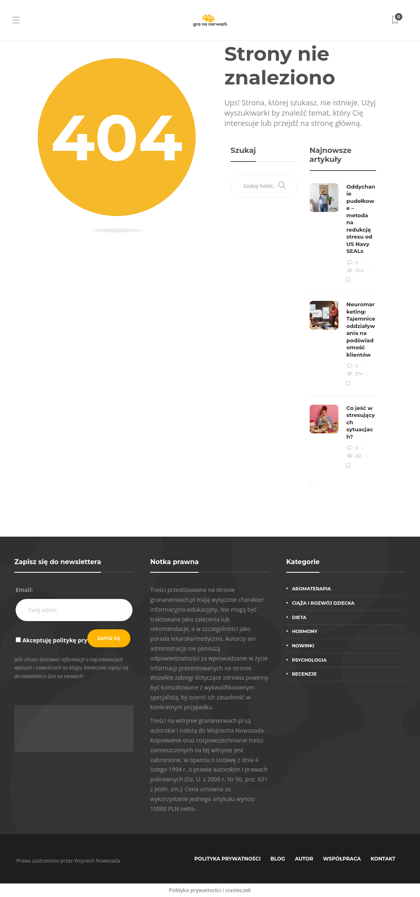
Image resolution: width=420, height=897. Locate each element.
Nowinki (303, 646)
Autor (304, 859)
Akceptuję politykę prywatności (68, 640)
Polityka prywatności (227, 859)
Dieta (299, 617)
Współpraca (342, 859)
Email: (24, 590)
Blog (277, 859)
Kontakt (383, 859)
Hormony (304, 631)
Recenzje (304, 674)
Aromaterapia (311, 589)
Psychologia (309, 660)
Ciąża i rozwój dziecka (323, 603)
